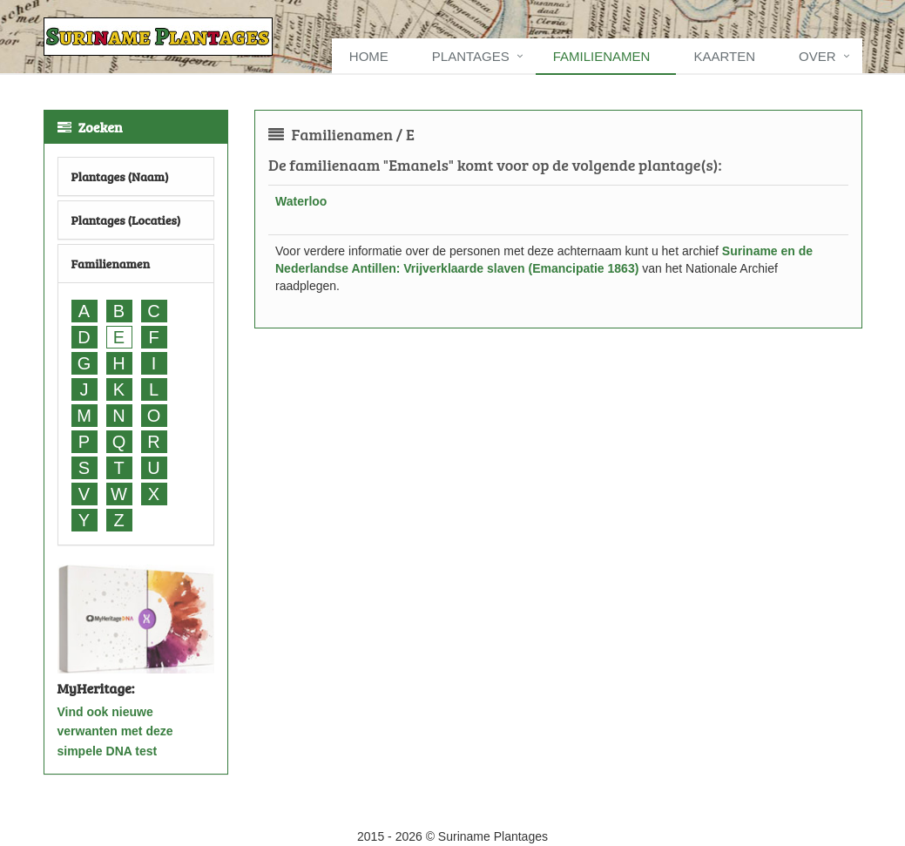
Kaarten (724, 56)
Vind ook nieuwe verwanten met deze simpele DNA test (115, 731)
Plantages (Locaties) (126, 220)
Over (817, 56)
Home (368, 56)
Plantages (471, 56)
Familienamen (602, 56)
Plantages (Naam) (120, 176)
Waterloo (301, 201)
